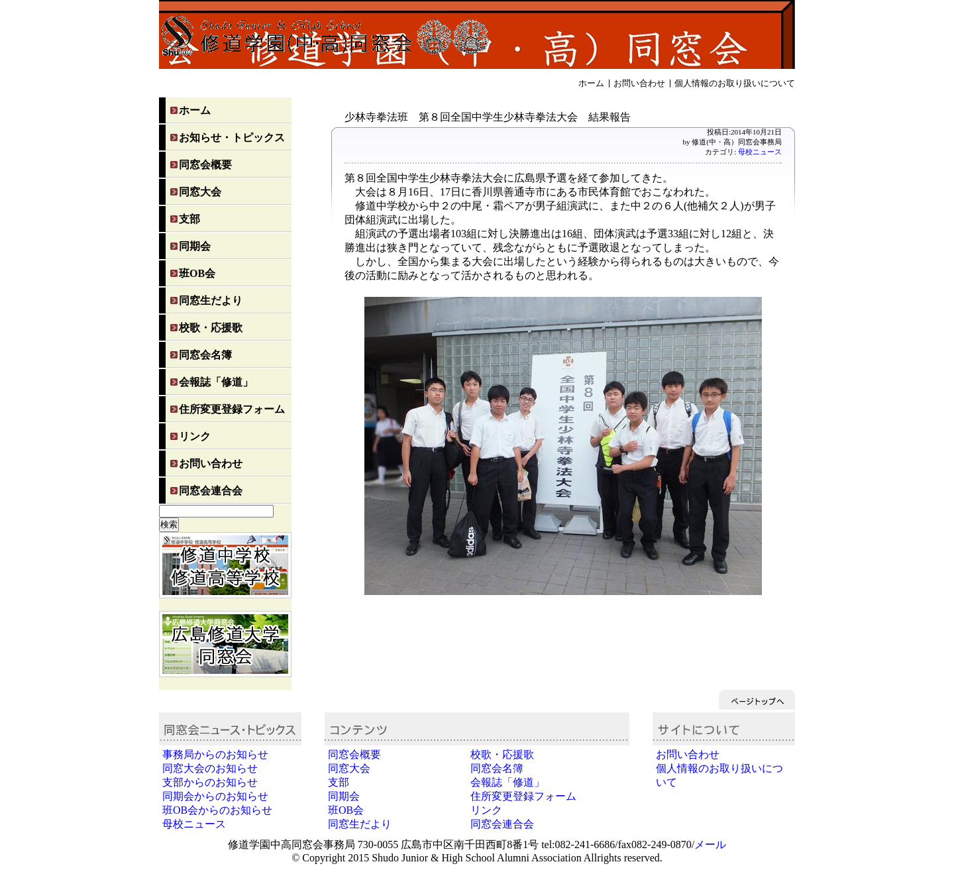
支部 (189, 219)
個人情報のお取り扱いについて (734, 83)
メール (710, 844)
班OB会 (197, 273)
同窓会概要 (205, 164)
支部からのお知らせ (210, 782)
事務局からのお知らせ (215, 754)
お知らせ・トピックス (232, 137)
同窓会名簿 (205, 354)
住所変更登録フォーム (232, 409)
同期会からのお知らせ (215, 796)
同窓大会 (200, 191)
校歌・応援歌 (210, 327)
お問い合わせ (639, 83)
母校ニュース (760, 152)
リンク (195, 436)
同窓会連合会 (210, 490)
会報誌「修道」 (216, 382)
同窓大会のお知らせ (210, 768)
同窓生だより (210, 300)
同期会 (195, 246)
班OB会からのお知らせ (217, 810)
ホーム (591, 83)
